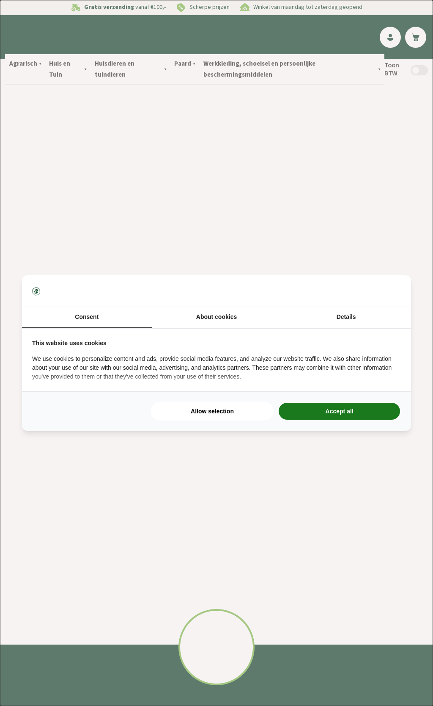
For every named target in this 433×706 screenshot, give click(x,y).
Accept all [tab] (340, 411)
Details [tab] (346, 316)
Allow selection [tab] (212, 411)
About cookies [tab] (216, 316)
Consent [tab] (87, 316)
